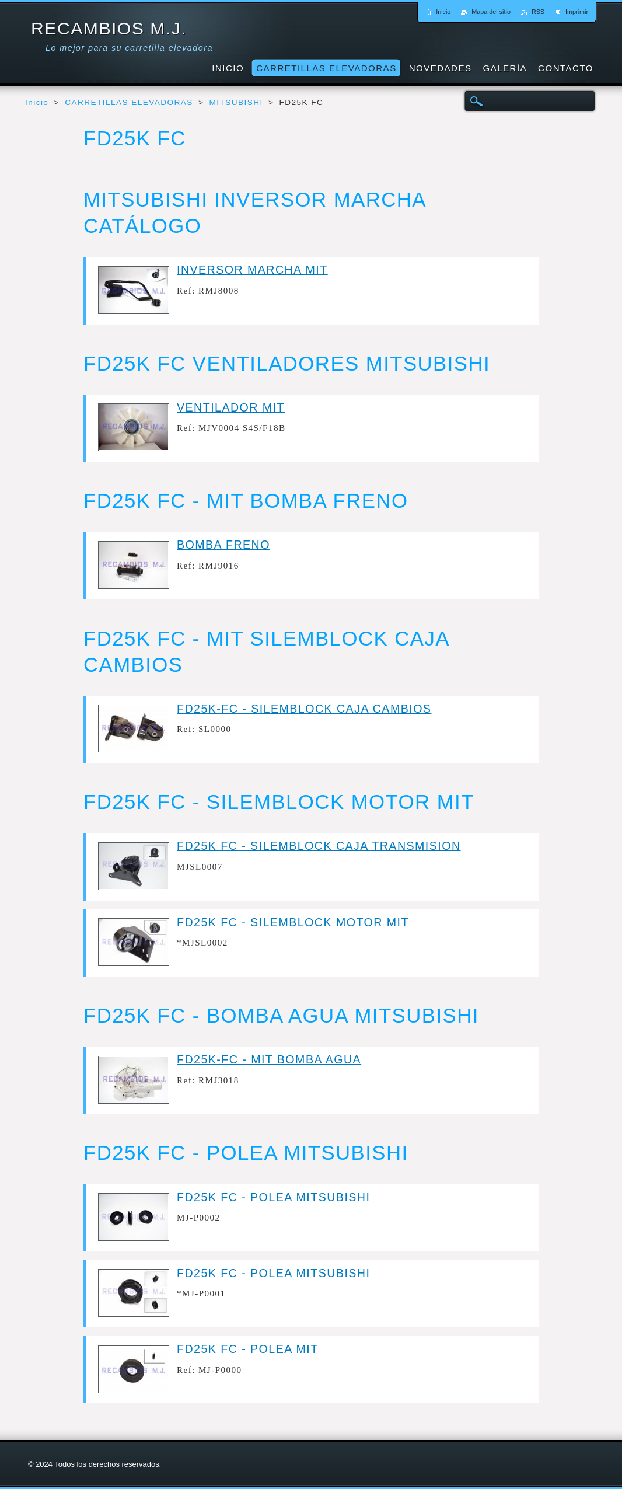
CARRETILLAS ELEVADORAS (129, 102)
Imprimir (576, 11)
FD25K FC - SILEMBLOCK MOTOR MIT (293, 922)
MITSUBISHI (237, 102)
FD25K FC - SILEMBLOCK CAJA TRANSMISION (319, 845)
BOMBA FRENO (223, 544)
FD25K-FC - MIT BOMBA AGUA (269, 1059)
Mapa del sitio (491, 11)
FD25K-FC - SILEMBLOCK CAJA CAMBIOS (304, 708)
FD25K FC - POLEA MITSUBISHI (273, 1197)
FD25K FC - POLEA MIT (248, 1348)
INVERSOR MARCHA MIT (252, 269)
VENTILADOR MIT (231, 407)
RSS (538, 11)
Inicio (36, 102)
